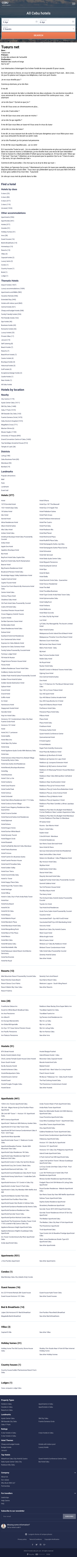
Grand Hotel (5, 690)
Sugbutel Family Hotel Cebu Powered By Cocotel (56, 880)
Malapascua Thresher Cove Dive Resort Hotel (55, 637)
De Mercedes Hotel (8, 625)
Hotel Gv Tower (6, 878)
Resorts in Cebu (7, 1410)
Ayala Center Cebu (8, 403)
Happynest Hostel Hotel (9, 708)
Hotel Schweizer (45, 551)
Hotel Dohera (6, 824)
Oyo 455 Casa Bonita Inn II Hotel (51, 701)
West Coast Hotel (45, 933)
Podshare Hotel (45, 726)
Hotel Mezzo (5, 936)
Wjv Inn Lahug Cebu (46, 1028)
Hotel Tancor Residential (48, 584)
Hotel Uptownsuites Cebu (48, 598)
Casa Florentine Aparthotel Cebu (51, 1117)
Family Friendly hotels (9, 314)
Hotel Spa (43, 569)
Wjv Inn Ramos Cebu (46, 1032)
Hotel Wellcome (45, 609)
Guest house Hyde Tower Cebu (50, 1293)
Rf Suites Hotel (44, 822)
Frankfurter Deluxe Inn (9, 1006)
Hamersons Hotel (7, 705)
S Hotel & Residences (47, 840)
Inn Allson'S (5, 1017)
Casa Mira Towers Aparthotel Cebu (52, 1124)
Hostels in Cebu (6, 1407)
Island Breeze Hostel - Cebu (49, 1055)
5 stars (3, 193)
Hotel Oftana (44, 500)
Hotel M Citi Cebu (7, 911)
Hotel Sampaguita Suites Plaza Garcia (53, 548)
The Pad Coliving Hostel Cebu (50, 1080)
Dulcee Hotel (5, 632)
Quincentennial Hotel (47, 737)
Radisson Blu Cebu (8, 1465)
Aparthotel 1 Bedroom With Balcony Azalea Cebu (19, 1123)
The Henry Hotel (45, 894)
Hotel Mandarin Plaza (9, 922)
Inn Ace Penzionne (8, 1013)
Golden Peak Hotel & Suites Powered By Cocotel (18, 676)
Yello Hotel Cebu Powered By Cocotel (52, 951)
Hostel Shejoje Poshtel (47, 1051)
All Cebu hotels (6, 384)
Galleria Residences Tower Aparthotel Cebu (55, 1132)
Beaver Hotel (5, 565)
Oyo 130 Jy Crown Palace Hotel (50, 690)
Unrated (4, 208)
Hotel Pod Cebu (45, 526)
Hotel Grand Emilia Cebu (10, 875)
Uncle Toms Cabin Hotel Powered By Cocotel (55, 911)
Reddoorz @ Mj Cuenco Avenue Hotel (52, 766)
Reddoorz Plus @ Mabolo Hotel (50, 796)
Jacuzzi (4, 1450)
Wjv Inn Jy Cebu (45, 1021)
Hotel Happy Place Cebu (10, 882)
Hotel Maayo (5, 915)
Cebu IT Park (5, 410)
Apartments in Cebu (46, 1404)
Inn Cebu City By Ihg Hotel (48, 616)
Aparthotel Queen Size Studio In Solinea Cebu (17, 1203)
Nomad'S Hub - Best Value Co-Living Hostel (55, 1069)
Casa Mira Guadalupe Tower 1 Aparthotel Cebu (56, 1121)
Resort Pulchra (6, 991)
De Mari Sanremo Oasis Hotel (11, 621)
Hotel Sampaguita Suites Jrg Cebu (51, 544)
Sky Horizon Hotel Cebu (48, 862)
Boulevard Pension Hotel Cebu (12, 572)
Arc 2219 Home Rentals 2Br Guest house (16, 1293)
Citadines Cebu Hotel (8, 600)
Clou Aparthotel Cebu (47, 1128)
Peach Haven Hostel (46, 1073)
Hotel (3, 500)
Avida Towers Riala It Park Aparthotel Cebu (55, 1104)
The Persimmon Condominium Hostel (53, 1084)
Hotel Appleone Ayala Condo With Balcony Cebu (18, 751)
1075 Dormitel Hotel (8, 504)
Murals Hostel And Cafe (48, 1062)
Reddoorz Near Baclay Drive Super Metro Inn (55, 1006)
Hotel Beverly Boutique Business (13, 767)
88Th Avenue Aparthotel (10, 1120)
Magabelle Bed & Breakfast (11, 1316)
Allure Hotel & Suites (8, 526)
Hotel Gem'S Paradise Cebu (11, 864)
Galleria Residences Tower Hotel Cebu (14, 668)
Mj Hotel (42, 651)
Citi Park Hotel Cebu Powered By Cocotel (16, 603)
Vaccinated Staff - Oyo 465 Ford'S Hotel (53, 918)
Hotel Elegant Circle (8, 839)
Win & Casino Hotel (46, 940)
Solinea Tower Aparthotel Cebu (50, 1198)
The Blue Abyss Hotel (47, 891)
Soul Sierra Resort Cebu (48, 980)
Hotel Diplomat (6, 820)
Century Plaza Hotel (8, 596)
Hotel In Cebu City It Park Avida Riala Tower (17, 897)
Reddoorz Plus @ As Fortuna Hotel (52, 786)
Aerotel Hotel (6, 519)
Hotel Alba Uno (6, 740)
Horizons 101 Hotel (8, 725)
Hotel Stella (43, 576)
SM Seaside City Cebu (9, 414)
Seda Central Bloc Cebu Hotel (50, 854)
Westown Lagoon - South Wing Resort (53, 983)
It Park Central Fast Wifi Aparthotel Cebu (54, 1157)
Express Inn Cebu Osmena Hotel (12, 647)
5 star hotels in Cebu (8, 1433)
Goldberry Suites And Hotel (11, 672)
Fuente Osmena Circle (9, 417)
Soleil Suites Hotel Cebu (47, 869)
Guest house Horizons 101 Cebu (13, 1296)
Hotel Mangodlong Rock (10, 929)
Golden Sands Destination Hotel (12, 683)
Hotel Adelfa (5, 736)
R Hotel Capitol (44, 741)
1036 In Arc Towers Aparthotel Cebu (14, 1104)
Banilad (4, 467)
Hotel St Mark (44, 573)
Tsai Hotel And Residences (49, 907)
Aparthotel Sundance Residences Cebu (15, 1210)
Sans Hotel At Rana (46, 847)
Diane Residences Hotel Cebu (11, 628)
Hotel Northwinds (7, 957)
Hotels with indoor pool (47, 1444)
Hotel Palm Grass (45, 515)
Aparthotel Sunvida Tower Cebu (12, 1214)
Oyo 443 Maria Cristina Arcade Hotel (52, 697)
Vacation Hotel (44, 915)
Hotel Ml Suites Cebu (8, 944)
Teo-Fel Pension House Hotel (49, 887)
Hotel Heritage (6, 889)
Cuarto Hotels (6, 618)
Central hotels (6, 307)
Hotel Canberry (6, 782)
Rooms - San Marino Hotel (48, 825)
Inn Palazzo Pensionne (9, 1035)
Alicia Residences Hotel (9, 522)
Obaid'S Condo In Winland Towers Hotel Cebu (55, 670)
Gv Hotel (4, 701)
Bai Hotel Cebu (44, 1462)
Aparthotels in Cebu (46, 1407)
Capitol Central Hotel (8, 579)
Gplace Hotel (5, 686)
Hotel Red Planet (45, 533)
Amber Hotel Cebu (7, 533)
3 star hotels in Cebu (8, 1436)
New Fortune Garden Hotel (49, 655)
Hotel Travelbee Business (48, 591)
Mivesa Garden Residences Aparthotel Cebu (55, 1179)
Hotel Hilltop (5, 893)
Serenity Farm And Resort (48, 976)
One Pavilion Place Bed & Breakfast (52, 1312)
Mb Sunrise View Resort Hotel (50, 644)
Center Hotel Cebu (7, 592)
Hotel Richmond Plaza (47, 537)
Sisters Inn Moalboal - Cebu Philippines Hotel (55, 858)
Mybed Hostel (44, 1066)
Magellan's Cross (7, 425)
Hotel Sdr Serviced (46, 555)
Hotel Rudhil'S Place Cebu (48, 540)
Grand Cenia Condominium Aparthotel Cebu (55, 1135)
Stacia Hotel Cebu (45, 872)
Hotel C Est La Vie (7, 778)
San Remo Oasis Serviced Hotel (50, 844)
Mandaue (4, 463)
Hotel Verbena (44, 605)
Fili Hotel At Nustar (8, 657)
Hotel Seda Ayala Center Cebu (50, 558)
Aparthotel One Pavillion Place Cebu (14, 1199)
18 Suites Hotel (6, 511)
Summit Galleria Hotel (47, 883)
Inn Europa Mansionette (10, 1021)
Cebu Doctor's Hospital (9, 421)
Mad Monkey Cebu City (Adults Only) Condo (17, 1277)
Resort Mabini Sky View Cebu (11, 987)
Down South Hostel (8, 1062)
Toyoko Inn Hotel (45, 904)
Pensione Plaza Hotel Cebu (49, 712)
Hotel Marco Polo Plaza (9, 933)
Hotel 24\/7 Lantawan (9, 732)
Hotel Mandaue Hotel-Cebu (11, 926)
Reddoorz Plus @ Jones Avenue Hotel (53, 793)
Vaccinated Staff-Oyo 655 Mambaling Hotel (55, 922)
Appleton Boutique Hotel (10, 550)
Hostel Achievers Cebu (9, 1069)
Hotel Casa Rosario (8, 786)
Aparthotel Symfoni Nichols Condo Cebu (15, 1217)
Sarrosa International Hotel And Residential (55, 851)
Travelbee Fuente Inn (47, 1013)
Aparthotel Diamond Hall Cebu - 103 (14, 1169)
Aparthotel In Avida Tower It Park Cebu (15, 1186)
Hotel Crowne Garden (9, 813)
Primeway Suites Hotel (47, 730)
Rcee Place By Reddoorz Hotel (50, 752)
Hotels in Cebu (6, 1404)
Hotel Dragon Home (8, 828)
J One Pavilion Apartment (10, 1261)
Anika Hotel (5, 543)
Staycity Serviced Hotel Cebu (49, 876)
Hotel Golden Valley (8, 868)
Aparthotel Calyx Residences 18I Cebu (15, 1152)
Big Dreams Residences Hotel (11, 568)
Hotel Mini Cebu (7, 940)
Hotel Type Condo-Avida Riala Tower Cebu (54, 595)
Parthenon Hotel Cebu (47, 708)
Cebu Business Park (8, 459)
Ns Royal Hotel (44, 662)
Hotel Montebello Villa (9, 947)
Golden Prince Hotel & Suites (11, 679)
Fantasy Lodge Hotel (8, 654)
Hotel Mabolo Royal (8, 918)
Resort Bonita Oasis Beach (11, 980)
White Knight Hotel (46, 936)
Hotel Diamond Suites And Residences (15, 817)
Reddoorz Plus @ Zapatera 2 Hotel (52, 800)
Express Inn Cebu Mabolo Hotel (12, 643)
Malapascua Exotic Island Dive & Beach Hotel (55, 633)
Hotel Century (6, 793)
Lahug (3, 456)
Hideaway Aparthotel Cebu (49, 1139)
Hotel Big (4, 771)
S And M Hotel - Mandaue (48, 836)
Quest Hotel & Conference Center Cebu (53, 1459)
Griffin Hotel (5, 697)
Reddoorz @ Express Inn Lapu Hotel (52, 759)
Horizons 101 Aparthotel (48, 1146)
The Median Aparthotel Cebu (49, 1219)
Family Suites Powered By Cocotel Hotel (15, 650)
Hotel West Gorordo (46, 613)
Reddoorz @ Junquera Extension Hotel (53, 762)
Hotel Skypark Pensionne (48, 562)
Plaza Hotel (43, 719)
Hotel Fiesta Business (9, 849)
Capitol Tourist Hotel (8, 583)
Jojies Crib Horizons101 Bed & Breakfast (16, 1312)
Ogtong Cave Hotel (46, 673)
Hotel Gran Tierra (7, 871)
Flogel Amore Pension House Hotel (13, 661)
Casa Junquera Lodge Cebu (11, 1388)
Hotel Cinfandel (6, 796)
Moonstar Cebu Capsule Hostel (50, 1059)
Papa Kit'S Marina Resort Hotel (50, 705)
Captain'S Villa (6, 1332)
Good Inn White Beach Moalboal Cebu (15, 1010)
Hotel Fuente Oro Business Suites (13, 857)
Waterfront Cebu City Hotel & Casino (52, 929)
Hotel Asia (5, 754)
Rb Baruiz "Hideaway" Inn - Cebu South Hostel (56, 1077)
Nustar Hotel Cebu (46, 666)
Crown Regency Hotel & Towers (12, 614)
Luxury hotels (43, 1447)
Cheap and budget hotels (10, 310)
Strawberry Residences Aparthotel (51, 1205)
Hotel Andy (5, 747)
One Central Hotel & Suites (49, 677)
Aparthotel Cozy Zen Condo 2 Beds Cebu (16, 1165)
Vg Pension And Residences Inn (50, 1017)
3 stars (3, 201)
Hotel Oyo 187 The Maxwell (49, 504)
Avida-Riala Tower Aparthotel (50, 1107)
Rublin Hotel (43, 833)
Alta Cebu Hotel (6, 529)
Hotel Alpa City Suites (9, 743)
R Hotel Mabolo (45, 744)
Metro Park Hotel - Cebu (48, 648)
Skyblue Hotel (44, 865)
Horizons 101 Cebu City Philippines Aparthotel (56, 1150)
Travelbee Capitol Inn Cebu (49, 1010)
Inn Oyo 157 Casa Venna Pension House (15, 1028)
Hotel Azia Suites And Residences (13, 764)
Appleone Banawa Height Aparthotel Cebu (16, 1227)
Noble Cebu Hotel (45, 659)
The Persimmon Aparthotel (49, 1226)
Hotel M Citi (5, 907)
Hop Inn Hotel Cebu (8, 715)
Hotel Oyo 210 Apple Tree (48, 508)
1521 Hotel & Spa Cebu (9, 508)
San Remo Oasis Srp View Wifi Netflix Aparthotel (56, 1194)
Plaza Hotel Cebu (45, 723)
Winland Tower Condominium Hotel (52, 947)
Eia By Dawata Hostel (9, 1066)
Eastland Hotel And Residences (12, 636)
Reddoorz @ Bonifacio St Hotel (50, 755)
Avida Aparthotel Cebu (9, 1243)
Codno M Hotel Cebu (8, 607)
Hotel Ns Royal (6, 961)
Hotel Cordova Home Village (11, 804)
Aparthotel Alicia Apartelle (10, 1136)
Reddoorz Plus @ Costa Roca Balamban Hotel (56, 789)
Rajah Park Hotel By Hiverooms (50, 748)
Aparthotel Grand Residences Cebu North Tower (18, 1173)
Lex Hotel (42, 620)
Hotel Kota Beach (7, 904)
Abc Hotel (4, 515)
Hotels (3, 224)
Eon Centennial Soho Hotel (10, 639)
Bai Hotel (4, 554)
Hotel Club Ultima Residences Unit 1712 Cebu (17, 800)
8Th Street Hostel (7, 1051)
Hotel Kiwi (4, 900)
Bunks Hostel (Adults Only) (11, 1055)
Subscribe (69, 1516)
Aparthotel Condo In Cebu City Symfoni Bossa (17, 1162)
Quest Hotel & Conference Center (51, 734)
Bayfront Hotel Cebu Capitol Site (13, 557)
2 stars (3, 204)
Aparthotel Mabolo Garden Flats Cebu (15, 1196)
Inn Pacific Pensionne (9, 1032)
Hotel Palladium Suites (47, 511)
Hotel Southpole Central (48, 566)
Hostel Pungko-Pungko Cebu (11, 1084)
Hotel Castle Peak (7, 789)
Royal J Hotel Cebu (46, 829)
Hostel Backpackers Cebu (10, 1073)
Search (38, 35)
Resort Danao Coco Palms (10, 983)
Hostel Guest (6, 1080)
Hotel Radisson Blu (46, 529)
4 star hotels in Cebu (46, 1433)
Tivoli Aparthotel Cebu (47, 1229)
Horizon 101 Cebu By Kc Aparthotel (52, 1142)
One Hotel (43, 680)
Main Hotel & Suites (46, 630)
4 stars (3, 197)
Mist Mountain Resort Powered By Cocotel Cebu (18, 976)
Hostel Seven (6, 1088)
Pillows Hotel (44, 715)
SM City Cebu (6, 406)
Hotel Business (6, 775)
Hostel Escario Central (9, 1077)
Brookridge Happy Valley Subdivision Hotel (16, 575)
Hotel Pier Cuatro (45, 522)
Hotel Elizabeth (6, 842)
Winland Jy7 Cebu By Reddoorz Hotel (52, 944)
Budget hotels (6, 1447)
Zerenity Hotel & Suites (47, 955)
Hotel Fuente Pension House (11, 860)
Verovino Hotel (44, 926)
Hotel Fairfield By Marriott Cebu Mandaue (16, 846)
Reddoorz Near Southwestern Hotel (52, 782)
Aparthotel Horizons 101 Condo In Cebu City (17, 1182)
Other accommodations (13, 213)
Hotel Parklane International (49, 519)
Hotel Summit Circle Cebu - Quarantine (53, 580)
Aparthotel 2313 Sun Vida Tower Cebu (15, 1127)
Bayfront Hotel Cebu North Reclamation (15, 561)
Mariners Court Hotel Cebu (49, 641)
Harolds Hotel (6, 712)
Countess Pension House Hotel (12, 610)
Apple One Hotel (7, 546)
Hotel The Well (44, 587)
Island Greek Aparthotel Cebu (50, 1153)
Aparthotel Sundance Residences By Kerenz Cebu (19, 1207)
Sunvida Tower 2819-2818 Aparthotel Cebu (55, 1209)
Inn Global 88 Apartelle (9, 1024)
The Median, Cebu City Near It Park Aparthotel (56, 1222)
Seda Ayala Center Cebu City (11, 1462)
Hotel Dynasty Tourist (9, 835)
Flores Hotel (5, 665)
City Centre (5, 399)
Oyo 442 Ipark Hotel (46, 694)
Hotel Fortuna (6, 853)
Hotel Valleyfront (45, 602)
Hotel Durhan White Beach (10, 831)
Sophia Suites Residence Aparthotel (52, 1202)
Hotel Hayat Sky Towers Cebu (12, 886)
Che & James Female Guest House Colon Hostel (18, 1059)
